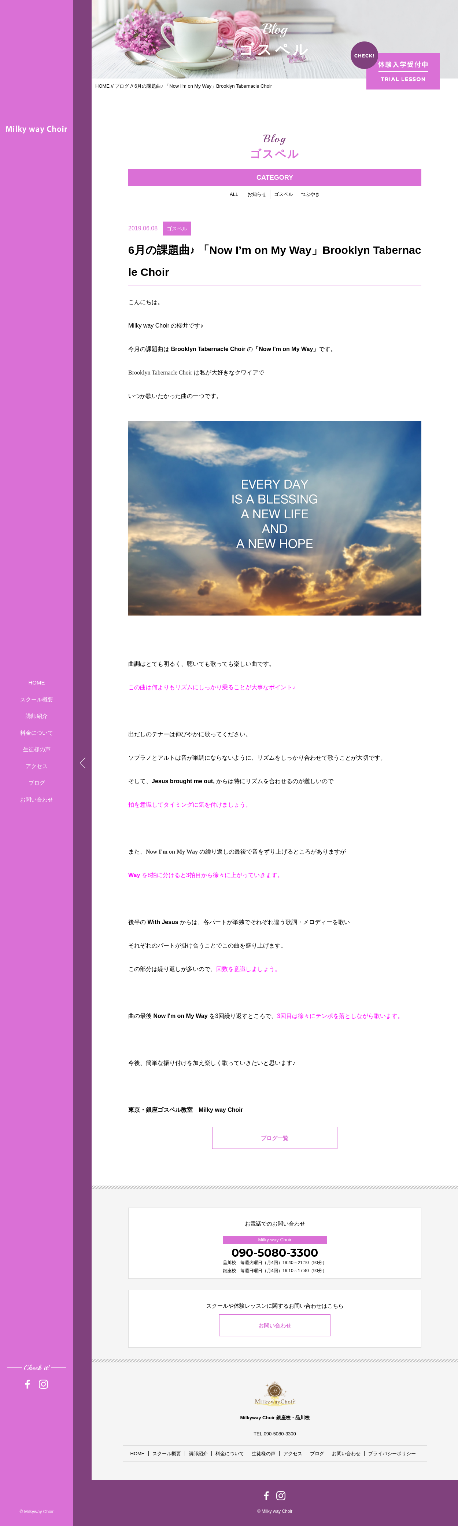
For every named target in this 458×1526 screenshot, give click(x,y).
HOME (37, 682)
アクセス (37, 766)
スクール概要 (36, 699)
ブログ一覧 (275, 1138)
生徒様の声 (37, 749)
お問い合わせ (36, 799)
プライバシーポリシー (392, 1453)
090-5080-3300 (275, 1253)
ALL (234, 194)
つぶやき (310, 194)
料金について (36, 733)
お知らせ (256, 194)
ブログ (37, 783)
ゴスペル (283, 194)
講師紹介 (37, 716)
